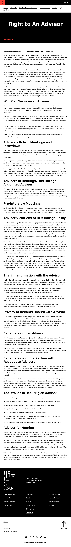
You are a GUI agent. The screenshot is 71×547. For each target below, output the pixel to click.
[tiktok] (41, 537)
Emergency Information (11, 531)
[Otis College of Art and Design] (2, 2)
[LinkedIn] (45, 537)
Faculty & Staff (54, 502)
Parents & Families (55, 498)
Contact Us (7, 498)
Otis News (29, 494)
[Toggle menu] (65, 2)
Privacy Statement (9, 525)
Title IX (54, 8)
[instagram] (30, 537)
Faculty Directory (9, 502)
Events (28, 502)
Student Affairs (45, 8)
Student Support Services (28, 8)
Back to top (63, 528)
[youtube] (26, 537)
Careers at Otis (31, 505)
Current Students (54, 494)
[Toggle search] (68, 2)
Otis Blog (29, 498)
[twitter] (34, 537)
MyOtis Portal (8, 505)
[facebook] (37, 537)
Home (6, 8)
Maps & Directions (10, 494)
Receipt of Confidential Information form (49, 284)
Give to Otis (30, 509)
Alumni (51, 505)
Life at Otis (13, 8)
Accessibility (7, 528)
